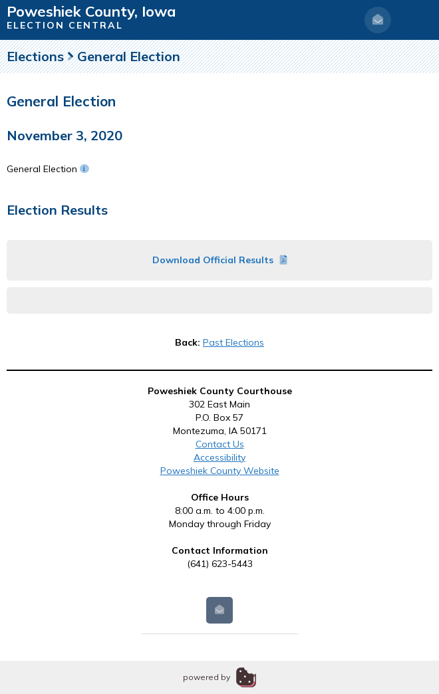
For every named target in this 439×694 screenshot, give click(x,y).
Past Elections (233, 342)
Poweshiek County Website (219, 471)
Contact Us (220, 444)
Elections (35, 56)
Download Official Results (219, 260)
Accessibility (219, 457)
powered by (206, 677)
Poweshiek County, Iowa (91, 11)
